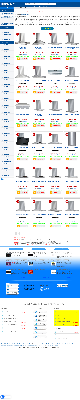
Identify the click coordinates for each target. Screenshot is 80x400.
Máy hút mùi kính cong (6, 34)
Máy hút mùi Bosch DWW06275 (22, 80)
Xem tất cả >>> (23, 277)
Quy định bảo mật (28, 289)
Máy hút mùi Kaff (5, 119)
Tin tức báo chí (16, 249)
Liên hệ (41, 286)
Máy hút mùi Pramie (6, 145)
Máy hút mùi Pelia (5, 142)
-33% (18, 201)
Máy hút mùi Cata (5, 75)
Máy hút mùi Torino (5, 175)
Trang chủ (18, 7)
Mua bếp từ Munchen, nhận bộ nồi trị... (15, 252)
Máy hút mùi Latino (5, 124)
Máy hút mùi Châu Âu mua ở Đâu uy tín (60, 269)
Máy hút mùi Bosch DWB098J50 (22, 181)
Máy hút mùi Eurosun (6, 93)
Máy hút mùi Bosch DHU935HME (55, 80)
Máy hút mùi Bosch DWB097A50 (39, 214)
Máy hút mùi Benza (5, 58)
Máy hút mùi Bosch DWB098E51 (55, 214)
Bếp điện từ (47, 6)
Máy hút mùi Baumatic (6, 56)
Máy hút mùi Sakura (6, 152)
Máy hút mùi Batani (5, 51)
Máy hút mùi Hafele (5, 114)
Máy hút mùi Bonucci (6, 63)
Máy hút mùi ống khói (6, 29)
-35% (18, 168)
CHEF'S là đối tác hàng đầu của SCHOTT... (16, 260)
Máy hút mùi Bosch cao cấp (21, 23)
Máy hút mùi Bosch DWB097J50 (55, 181)
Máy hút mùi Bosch (5, 65)
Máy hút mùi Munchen (6, 133)
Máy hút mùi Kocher (6, 121)
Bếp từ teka (35, 345)
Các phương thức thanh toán (30, 291)
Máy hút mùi (52, 6)
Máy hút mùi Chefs (5, 77)
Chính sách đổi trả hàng (29, 288)
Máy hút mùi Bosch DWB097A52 (23, 214)
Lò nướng (27, 343)
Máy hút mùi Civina (5, 79)
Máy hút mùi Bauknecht (6, 54)
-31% (50, 134)
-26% (18, 101)
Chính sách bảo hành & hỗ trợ (30, 286)
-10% (67, 34)
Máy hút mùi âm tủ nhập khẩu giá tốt (7, 21)
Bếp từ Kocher (55, 345)
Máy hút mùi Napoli (5, 135)
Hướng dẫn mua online (29, 284)
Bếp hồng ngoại (39, 6)
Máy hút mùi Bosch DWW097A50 (72, 214)
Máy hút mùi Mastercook (6, 131)
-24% (18, 34)
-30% (34, 201)
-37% (34, 67)
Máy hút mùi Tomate (6, 173)
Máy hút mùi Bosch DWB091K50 (39, 181)
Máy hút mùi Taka (5, 163)
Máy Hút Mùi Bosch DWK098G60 (23, 147)
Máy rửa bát (48, 343)
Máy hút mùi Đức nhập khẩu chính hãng (60, 260)
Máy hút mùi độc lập (6, 39)
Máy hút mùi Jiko (5, 117)
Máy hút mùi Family (6, 100)
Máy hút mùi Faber (5, 96)
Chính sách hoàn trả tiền (29, 285)
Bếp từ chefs (67, 343)
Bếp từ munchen (60, 343)
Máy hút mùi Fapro (5, 105)
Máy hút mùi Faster (5, 107)
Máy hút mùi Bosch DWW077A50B (39, 115)
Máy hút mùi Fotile (5, 110)
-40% (67, 101)
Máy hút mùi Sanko (5, 154)
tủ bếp (71, 343)
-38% (67, 134)
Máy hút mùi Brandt (6, 68)
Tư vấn (62, 249)
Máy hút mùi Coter (5, 82)
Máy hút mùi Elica (5, 91)
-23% (18, 134)
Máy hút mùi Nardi (5, 140)
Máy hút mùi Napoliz (6, 138)
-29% (50, 101)
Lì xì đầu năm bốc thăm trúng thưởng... (37, 269)
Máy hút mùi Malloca (6, 128)
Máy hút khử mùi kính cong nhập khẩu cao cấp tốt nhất (7, 17)
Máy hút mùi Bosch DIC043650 (71, 147)
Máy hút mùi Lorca (5, 126)
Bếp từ (34, 6)
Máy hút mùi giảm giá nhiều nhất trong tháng (7, 24)
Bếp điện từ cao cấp (14, 343)
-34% (34, 134)
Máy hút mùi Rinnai (5, 147)
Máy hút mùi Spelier (6, 159)
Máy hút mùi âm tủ (5, 32)
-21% (34, 34)
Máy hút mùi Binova (6, 61)
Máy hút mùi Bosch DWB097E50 (39, 80)
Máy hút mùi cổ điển (6, 36)
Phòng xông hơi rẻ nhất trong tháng (36, 260)
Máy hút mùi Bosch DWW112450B (39, 48)
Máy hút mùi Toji (5, 170)
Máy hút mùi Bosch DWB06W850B (23, 48)
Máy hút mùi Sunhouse (6, 161)
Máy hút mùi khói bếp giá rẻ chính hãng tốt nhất (7, 14)
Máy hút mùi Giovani (6, 112)
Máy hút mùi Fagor (5, 98)
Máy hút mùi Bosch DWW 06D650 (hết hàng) (72, 48)
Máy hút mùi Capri (5, 72)
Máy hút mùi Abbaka (6, 44)
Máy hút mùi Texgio (5, 168)
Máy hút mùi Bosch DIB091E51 (71, 80)
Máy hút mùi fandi (5, 103)
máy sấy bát (54, 343)
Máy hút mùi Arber (5, 47)
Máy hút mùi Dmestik (6, 84)
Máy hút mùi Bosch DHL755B (22, 114)
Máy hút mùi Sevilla (6, 156)
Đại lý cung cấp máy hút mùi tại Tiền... (60, 252)
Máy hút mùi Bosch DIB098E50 (55, 114)
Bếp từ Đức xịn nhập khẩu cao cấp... (36, 252)
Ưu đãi (39, 249)
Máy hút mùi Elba (5, 86)
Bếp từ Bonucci (42, 345)
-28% (67, 67)
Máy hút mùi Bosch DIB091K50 (38, 147)
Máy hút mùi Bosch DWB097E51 (72, 181)
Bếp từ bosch (4, 345)
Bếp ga (43, 6)
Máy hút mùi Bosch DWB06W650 (55, 47)
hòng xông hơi (36, 343)
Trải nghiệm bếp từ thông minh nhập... (15, 269)
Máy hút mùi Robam (6, 149)
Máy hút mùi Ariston (6, 49)
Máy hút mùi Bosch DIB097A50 (55, 147)
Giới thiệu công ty (43, 284)
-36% (50, 168)
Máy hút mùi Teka (5, 166)
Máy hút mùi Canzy (5, 70)
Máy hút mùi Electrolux (6, 89)
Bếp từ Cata (48, 345)
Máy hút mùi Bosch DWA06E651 (72, 114)
